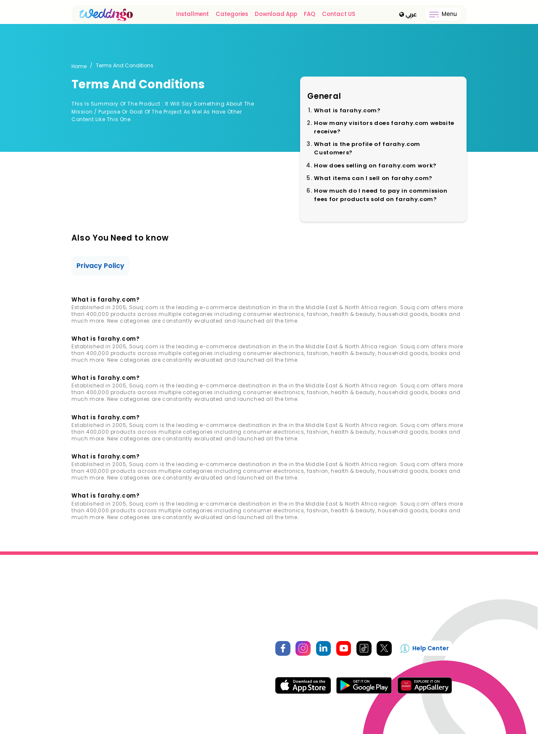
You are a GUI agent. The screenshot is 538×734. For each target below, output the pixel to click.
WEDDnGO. (249, 723)
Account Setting (92, 674)
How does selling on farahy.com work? (376, 166)
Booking (81, 684)
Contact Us (226, 581)
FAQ (310, 15)
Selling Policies (192, 656)
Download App (277, 15)
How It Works (190, 647)
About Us (178, 581)
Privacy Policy (100, 265)
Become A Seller (347, 581)
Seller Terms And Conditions (210, 665)
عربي (408, 14)
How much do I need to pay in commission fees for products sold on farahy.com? (381, 195)
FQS (178, 674)
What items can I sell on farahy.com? (374, 178)
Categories (232, 15)
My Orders (84, 656)
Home (79, 66)
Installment (193, 15)
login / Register (90, 647)
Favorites (83, 665)
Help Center (426, 648)
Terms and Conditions (203, 684)
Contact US (339, 15)
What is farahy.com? (348, 110)
